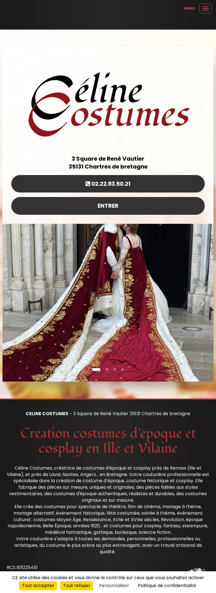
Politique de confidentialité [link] (167, 585)
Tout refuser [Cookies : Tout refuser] (76, 585)
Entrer (108, 206)
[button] (13, 303)
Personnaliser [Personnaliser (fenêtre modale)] (114, 585)
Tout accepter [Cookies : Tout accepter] (38, 585)
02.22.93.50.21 (108, 184)
